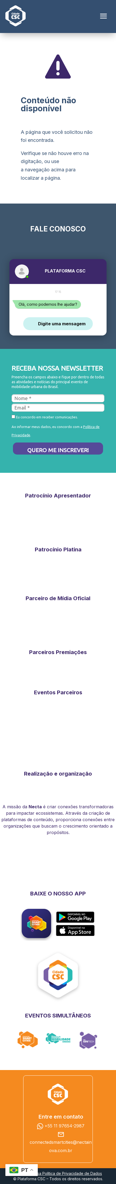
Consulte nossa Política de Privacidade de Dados (58, 1173)
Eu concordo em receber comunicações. (45, 417)
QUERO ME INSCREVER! (58, 450)
